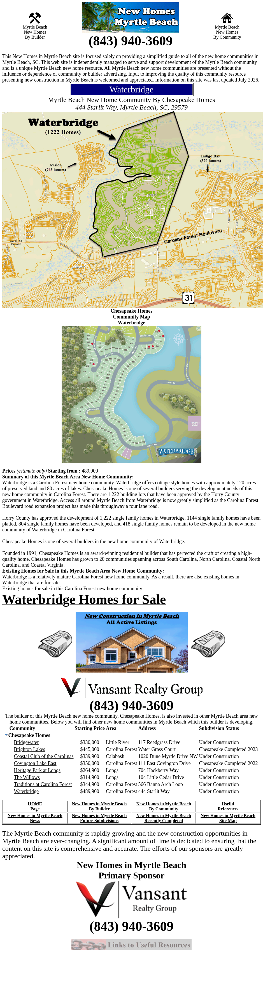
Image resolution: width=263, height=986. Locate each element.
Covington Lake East (35, 763)
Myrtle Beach (35, 27)
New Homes (35, 32)
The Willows (27, 777)
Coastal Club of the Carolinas (44, 756)
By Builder (35, 37)
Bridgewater (26, 742)
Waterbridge (26, 791)
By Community (227, 37)
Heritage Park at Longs (37, 770)
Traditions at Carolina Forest (43, 784)
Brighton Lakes (29, 749)
